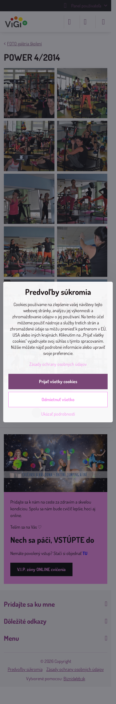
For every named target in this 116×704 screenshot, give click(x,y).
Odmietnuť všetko (58, 399)
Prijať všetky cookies (58, 381)
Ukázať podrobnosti (58, 414)
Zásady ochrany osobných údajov (58, 364)
